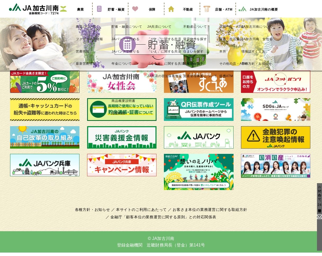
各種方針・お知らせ (95, 216)
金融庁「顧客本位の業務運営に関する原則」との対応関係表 (163, 223)
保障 (146, 17)
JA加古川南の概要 (257, 17)
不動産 (181, 17)
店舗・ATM (217, 17)
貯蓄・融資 (110, 17)
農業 (74, 17)
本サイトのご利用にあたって (142, 216)
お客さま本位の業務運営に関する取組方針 (207, 216)
